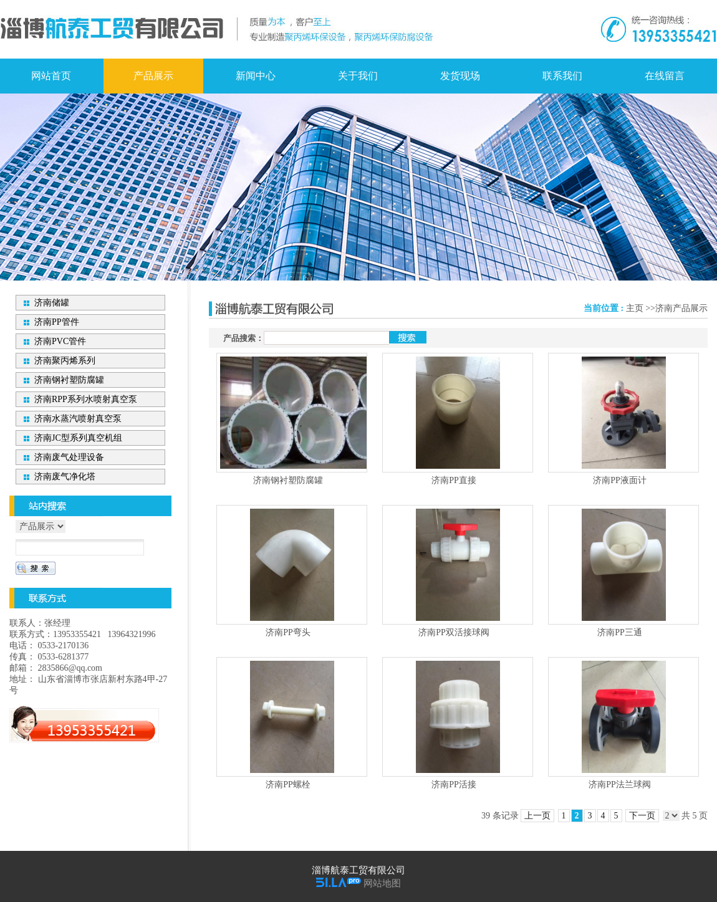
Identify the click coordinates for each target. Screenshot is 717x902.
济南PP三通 (619, 632)
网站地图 (382, 883)
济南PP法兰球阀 (620, 784)
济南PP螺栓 (288, 784)
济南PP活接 (453, 784)
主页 (634, 308)
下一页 (642, 815)
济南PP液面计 (620, 480)
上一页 (537, 815)
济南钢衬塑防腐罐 (288, 480)
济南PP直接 (453, 480)
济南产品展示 (681, 308)
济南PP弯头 (288, 632)
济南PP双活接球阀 (453, 632)
